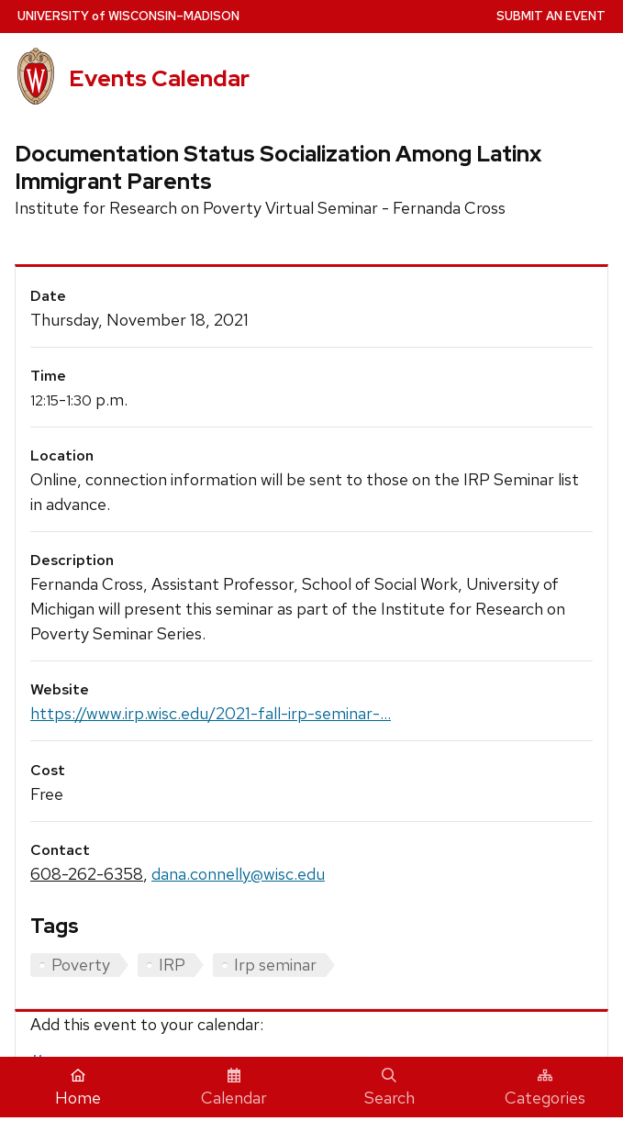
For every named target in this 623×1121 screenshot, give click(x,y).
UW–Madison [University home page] (128, 16)
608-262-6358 (86, 873)
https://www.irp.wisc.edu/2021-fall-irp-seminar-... (210, 713)
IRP (172, 964)
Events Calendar (159, 78)
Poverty (80, 964)
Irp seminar (275, 964)
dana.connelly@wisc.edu (238, 873)
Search (389, 1088)
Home (78, 1088)
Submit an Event (551, 16)
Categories (545, 1088)
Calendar (234, 1088)
